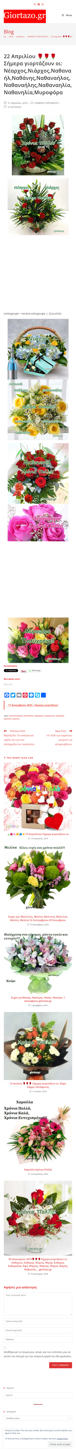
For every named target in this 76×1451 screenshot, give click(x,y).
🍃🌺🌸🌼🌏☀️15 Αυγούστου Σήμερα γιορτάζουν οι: (38, 834)
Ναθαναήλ (39, 716)
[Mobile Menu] (67, 15)
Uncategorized (16, 716)
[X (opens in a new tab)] (35, 4)
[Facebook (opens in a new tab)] (39, 4)
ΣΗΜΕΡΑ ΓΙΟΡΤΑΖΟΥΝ (46, 103)
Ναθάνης (60, 716)
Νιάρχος (16, 719)
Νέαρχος (8, 719)
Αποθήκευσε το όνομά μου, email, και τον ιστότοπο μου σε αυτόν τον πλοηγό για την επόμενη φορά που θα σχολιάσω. (38, 1354)
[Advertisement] (36, 271)
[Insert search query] (38, 1395)
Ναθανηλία (50, 716)
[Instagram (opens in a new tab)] (42, 4)
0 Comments (14, 106)
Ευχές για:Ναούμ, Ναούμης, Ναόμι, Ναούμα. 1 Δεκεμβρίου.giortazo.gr (38, 999)
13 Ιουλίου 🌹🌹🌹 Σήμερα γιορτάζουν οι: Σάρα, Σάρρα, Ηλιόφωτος (38, 1085)
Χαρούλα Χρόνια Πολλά (38, 1169)
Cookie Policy (62, 1438)
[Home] (5, 36)
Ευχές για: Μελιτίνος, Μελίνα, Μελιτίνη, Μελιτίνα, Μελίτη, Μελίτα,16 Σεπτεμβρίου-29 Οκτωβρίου (38, 918)
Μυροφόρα (28, 716)
